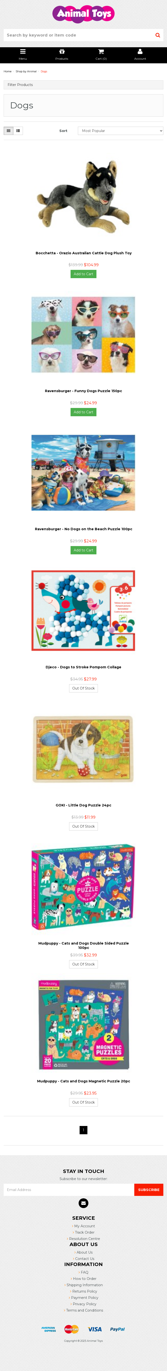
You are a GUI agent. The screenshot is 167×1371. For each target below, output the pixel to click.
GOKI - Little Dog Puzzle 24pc (83, 805)
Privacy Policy (83, 1304)
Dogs (44, 71)
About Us (83, 1252)
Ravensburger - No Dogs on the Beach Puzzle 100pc (83, 529)
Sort (63, 131)
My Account (83, 1226)
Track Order (83, 1232)
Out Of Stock (83, 688)
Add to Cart (83, 274)
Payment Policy (83, 1297)
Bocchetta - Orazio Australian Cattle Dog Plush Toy (84, 253)
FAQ (83, 1272)
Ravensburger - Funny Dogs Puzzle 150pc (83, 391)
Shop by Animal (26, 71)
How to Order (83, 1278)
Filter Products (20, 85)
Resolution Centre (83, 1239)
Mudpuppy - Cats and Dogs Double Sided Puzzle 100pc (83, 945)
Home (7, 71)
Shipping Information (83, 1285)
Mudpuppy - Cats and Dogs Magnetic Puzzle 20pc (83, 1081)
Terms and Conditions (83, 1310)
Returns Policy (83, 1291)
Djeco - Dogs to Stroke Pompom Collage (83, 667)
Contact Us (83, 1259)
